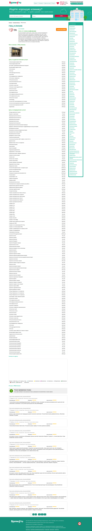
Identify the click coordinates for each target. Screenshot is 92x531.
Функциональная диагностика (76, 159)
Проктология (72, 114)
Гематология (72, 36)
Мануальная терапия (74, 89)
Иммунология (72, 79)
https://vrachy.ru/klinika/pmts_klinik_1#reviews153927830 (20, 408)
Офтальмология (73, 109)
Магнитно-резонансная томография (74, 153)
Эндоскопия (72, 72)
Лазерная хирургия (73, 43)
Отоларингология (73, 107)
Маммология (72, 87)
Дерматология (73, 76)
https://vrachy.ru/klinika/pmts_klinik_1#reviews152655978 (20, 455)
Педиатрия (72, 111)
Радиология (72, 48)
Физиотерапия (73, 137)
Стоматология (72, 129)
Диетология (72, 77)
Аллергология (72, 28)
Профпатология (73, 174)
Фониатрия (72, 63)
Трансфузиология (73, 61)
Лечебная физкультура (74, 151)
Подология (72, 46)
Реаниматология (73, 51)
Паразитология (73, 44)
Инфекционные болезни (75, 81)
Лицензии (47, 529)
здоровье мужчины (73, 520)
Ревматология (72, 122)
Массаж (71, 91)
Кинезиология (72, 169)
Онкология (72, 102)
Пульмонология (73, 121)
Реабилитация (73, 49)
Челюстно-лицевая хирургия (75, 69)
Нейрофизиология (73, 173)
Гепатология (72, 39)
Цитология (72, 68)
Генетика (71, 38)
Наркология (72, 94)
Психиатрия (72, 116)
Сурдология (72, 58)
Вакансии (52, 529)
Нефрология (72, 101)
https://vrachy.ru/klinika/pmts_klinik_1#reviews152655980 (20, 479)
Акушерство (72, 26)
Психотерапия (72, 119)
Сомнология (72, 54)
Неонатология (72, 99)
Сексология (72, 127)
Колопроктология (73, 164)
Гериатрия (72, 163)
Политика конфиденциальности (37, 529)
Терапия (71, 131)
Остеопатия (72, 106)
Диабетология (72, 155)
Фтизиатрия (72, 64)
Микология (72, 92)
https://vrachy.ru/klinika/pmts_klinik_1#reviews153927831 (20, 420)
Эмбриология (72, 71)
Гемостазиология (73, 161)
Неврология (72, 96)
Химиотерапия (73, 66)
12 (44, 514)
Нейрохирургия (73, 97)
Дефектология (73, 168)
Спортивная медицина (74, 56)
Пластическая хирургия (74, 112)
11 (42, 514)
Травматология (73, 59)
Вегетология (72, 147)
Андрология (72, 29)
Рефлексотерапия (73, 126)
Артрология (72, 146)
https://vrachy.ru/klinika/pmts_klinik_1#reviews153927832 (20, 502)
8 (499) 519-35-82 (79, 3)
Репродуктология (73, 124)
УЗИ (70, 134)
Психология (72, 117)
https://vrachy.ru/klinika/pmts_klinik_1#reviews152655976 (20, 430)
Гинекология (72, 41)
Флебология (72, 139)
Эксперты (57, 529)
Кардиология (72, 82)
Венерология (72, 33)
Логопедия (72, 86)
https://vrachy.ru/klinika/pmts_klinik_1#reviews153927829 (20, 396)
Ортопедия (72, 104)
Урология (71, 136)
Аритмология (72, 144)
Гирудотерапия (73, 166)
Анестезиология (73, 31)
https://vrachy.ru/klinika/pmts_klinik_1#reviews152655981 (20, 491)
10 (39, 514)
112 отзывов (21, 28)
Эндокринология (73, 142)
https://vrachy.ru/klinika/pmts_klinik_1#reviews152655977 (20, 442)
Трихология (72, 132)
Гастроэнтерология (73, 34)
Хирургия (71, 141)
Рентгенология (73, 53)
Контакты (28, 529)
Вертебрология (73, 149)
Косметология (72, 84)
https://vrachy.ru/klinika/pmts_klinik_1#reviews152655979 (20, 467)
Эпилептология (73, 74)
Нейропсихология (73, 171)
